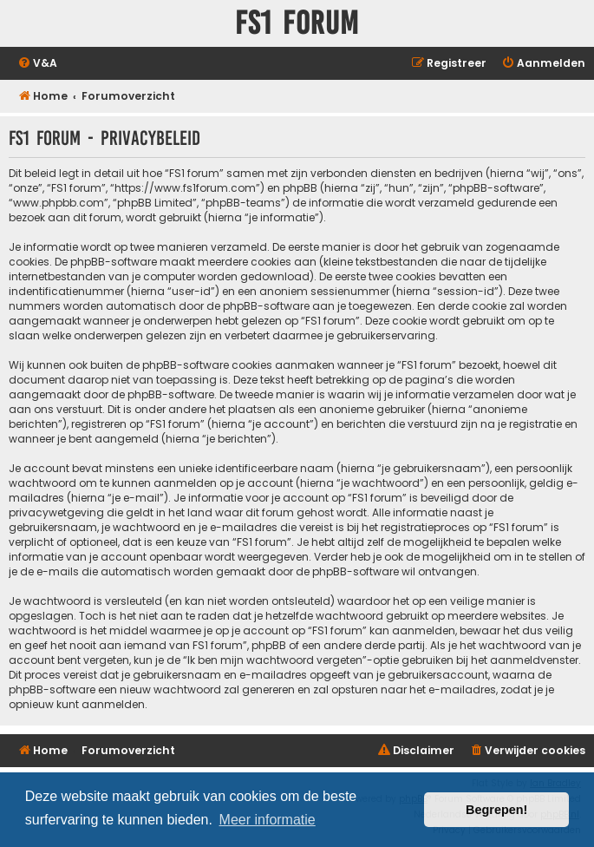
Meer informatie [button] (267, 819)
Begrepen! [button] (496, 810)
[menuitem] (37, 64)
